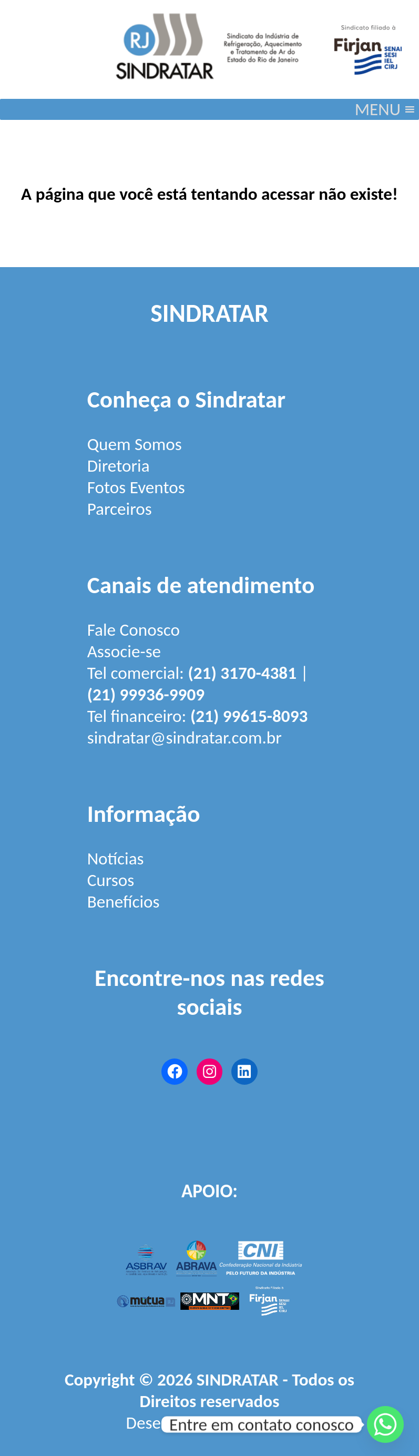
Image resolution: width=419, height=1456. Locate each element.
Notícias (115, 858)
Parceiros (119, 509)
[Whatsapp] (385, 1424)
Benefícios (123, 901)
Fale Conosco (133, 629)
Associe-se (124, 651)
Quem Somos (134, 444)
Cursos (111, 880)
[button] (378, 109)
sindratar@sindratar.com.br (184, 737)
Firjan (273, 1422)
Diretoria (118, 465)
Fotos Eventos (136, 487)
